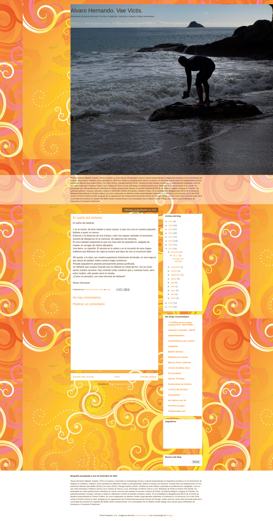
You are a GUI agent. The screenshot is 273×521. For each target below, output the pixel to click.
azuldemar (173, 346)
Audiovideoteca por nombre (181, 341)
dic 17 (176, 255)
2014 (170, 248)
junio (173, 286)
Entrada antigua (148, 377)
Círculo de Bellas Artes (179, 368)
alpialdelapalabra (176, 335)
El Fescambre (174, 373)
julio (173, 282)
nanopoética (174, 395)
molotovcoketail (141, 515)
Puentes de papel (176, 406)
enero (173, 298)
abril (173, 294)
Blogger (170, 515)
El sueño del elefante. (178, 260)
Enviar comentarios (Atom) (120, 384)
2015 (170, 245)
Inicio (117, 377)
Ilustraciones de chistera (180, 384)
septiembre (176, 275)
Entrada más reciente (83, 377)
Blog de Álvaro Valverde (179, 362)
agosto (174, 279)
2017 (170, 237)
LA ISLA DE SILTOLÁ (178, 389)
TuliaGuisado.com (176, 411)
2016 (170, 241)
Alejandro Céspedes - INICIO (181, 330)
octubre (174, 271)
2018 (170, 233)
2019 (170, 229)
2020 (170, 225)
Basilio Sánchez (175, 352)
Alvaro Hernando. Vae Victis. (107, 10)
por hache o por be (177, 400)
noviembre (175, 267)
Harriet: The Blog (176, 379)
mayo (173, 290)
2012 (170, 307)
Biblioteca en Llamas (178, 357)
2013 (170, 303)
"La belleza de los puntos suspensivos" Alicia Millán (180, 323)
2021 (170, 221)
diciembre (175, 252)
